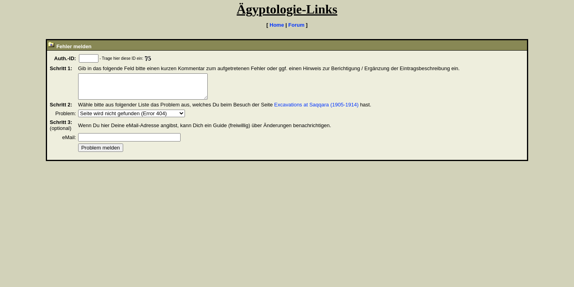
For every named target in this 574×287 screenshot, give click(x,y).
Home (276, 25)
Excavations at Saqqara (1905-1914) (316, 109)
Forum (296, 25)
